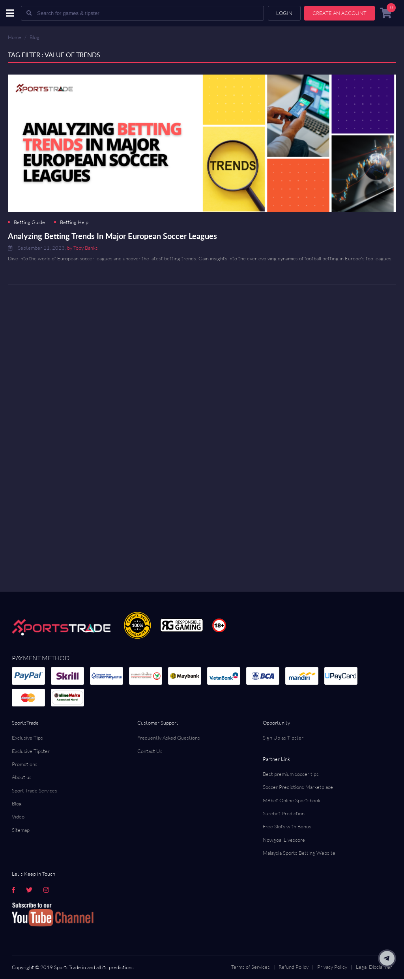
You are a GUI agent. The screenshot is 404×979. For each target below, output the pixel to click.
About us (22, 777)
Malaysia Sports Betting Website (299, 853)
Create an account (339, 13)
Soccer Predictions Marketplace (298, 787)
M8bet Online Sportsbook (291, 800)
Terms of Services (250, 967)
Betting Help (74, 222)
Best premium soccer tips (291, 774)
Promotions (24, 764)
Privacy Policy (332, 967)
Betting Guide (29, 222)
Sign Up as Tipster (283, 737)
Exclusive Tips (27, 737)
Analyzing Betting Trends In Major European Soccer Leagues (112, 235)
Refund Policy (294, 967)
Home (14, 37)
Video (18, 816)
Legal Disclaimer (374, 967)
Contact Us (150, 751)
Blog (34, 37)
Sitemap (21, 830)
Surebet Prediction (284, 813)
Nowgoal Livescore (284, 840)
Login (284, 13)
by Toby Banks (82, 248)
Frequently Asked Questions (168, 737)
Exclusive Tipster (31, 751)
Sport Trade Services (34, 790)
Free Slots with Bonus (287, 826)
